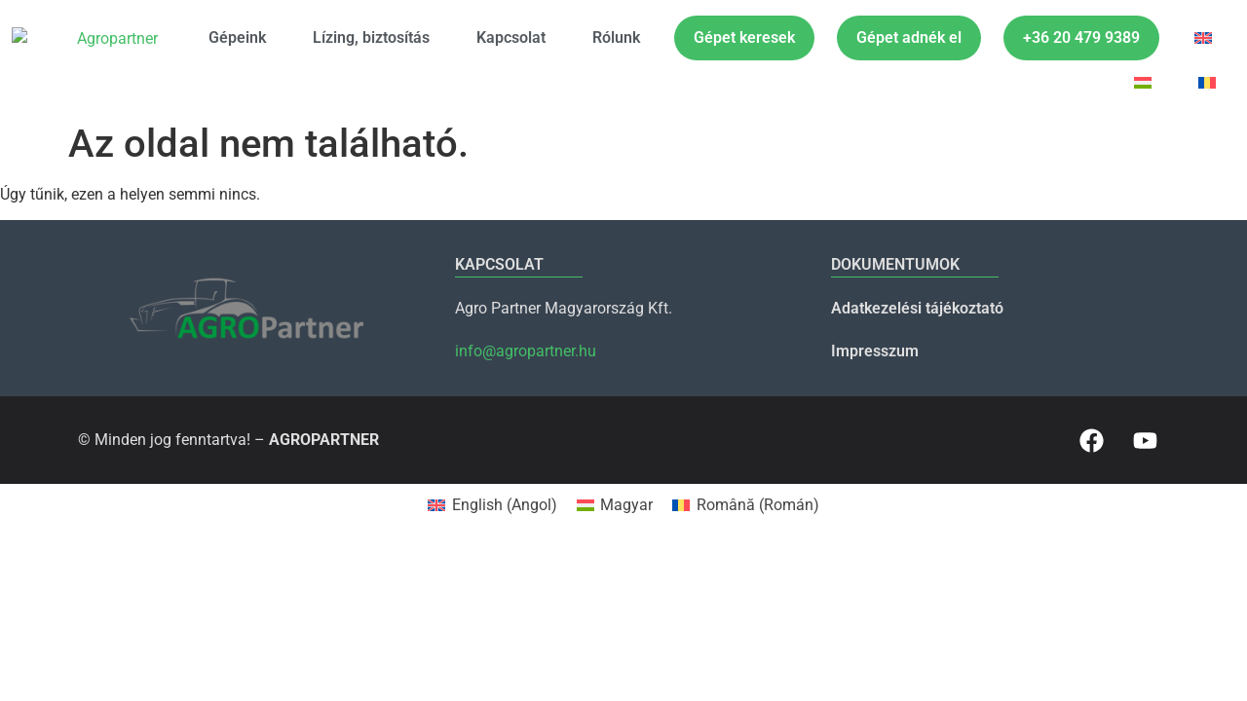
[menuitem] (1203, 38)
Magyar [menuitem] (626, 505)
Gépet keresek (744, 37)
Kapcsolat (511, 37)
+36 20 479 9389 (1081, 37)
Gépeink (237, 37)
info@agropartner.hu (525, 351)
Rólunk (616, 37)
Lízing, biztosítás (371, 37)
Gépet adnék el (909, 37)
